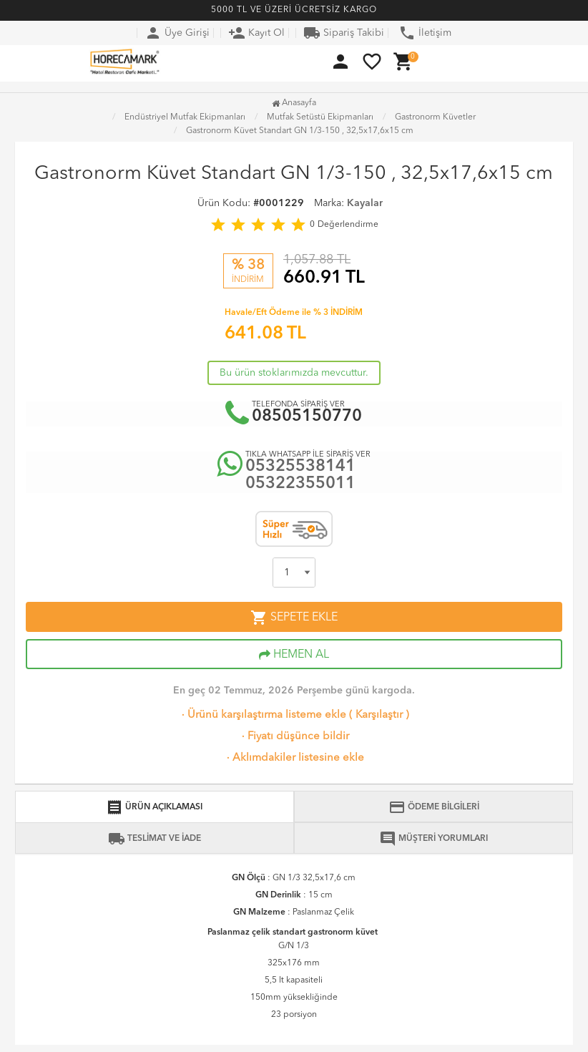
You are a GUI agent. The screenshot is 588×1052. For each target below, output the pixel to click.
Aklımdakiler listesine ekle (294, 758)
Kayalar (365, 203)
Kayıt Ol (256, 33)
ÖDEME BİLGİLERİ (433, 807)
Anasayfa (294, 103)
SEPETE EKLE (294, 617)
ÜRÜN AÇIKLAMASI (154, 807)
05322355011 (300, 484)
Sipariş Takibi (343, 33)
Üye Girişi (177, 33)
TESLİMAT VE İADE (154, 838)
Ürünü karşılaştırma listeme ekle (262, 715)
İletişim (424, 33)
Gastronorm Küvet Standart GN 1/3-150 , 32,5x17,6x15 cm (299, 131)
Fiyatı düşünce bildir (294, 736)
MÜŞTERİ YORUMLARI (433, 838)
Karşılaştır (379, 715)
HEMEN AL (294, 655)
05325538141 (300, 467)
